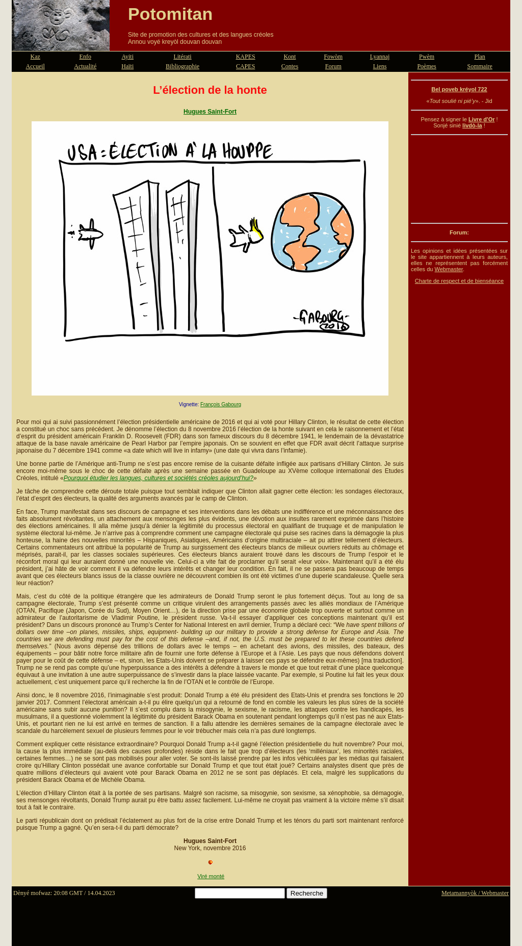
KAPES (245, 56)
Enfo (85, 56)
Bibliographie (182, 66)
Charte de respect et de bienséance (459, 281)
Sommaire (479, 66)
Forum (333, 66)
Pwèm (426, 56)
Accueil (35, 66)
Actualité (85, 66)
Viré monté (210, 876)
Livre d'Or (481, 119)
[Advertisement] (459, 179)
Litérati (182, 56)
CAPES (245, 66)
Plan (480, 56)
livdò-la (472, 125)
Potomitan (170, 13)
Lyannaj (380, 56)
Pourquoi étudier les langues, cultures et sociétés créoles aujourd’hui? (158, 478)
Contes (289, 66)
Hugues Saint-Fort (210, 111)
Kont (289, 56)
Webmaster (448, 269)
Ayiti (127, 56)
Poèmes (426, 66)
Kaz (35, 56)
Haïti (127, 66)
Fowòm (333, 56)
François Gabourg (220, 404)
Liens (380, 66)
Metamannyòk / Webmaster (475, 893)
